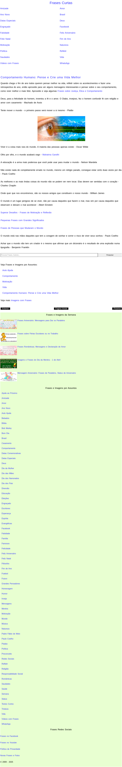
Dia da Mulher (8, 468)
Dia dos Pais (7, 483)
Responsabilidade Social (12, 674)
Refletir (63, 51)
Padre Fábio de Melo (11, 634)
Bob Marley (7, 428)
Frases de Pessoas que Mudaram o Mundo (22, 228)
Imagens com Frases (21, 300)
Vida (62, 57)
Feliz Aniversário (67, 33)
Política (3, 51)
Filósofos (5, 564)
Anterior (5, 309)
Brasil (62, 14)
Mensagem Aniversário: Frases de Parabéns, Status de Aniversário (38, 376)
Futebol (5, 574)
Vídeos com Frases (9, 63)
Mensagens (7, 604)
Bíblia (4, 423)
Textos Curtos (8, 704)
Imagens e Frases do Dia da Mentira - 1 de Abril (30, 363)
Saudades (5, 57)
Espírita (5, 518)
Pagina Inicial (61, 309)
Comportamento (8, 448)
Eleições (5, 498)
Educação (6, 493)
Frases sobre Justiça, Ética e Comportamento (80, 91)
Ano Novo (5, 14)
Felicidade (6, 549)
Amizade (4, 8)
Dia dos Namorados (10, 478)
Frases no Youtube (8, 743)
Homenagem (7, 589)
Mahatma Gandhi (50, 154)
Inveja (4, 599)
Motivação (5, 45)
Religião (5, 669)
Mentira (5, 609)
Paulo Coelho (7, 639)
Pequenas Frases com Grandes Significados (22, 220)
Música (5, 624)
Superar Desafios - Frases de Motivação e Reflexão (26, 212)
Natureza (64, 45)
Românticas (7, 679)
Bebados (5, 418)
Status (4, 699)
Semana (5, 694)
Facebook (64, 27)
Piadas (5, 644)
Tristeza (5, 709)
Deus (62, 20)
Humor (4, 594)
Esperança (6, 513)
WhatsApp (64, 63)
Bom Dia (5, 433)
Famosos (6, 544)
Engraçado (5, 27)
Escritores (6, 508)
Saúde (4, 689)
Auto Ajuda (6, 413)
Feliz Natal (5, 39)
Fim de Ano (65, 39)
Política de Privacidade (10, 749)
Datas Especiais (7, 20)
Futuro (4, 579)
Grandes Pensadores (11, 584)
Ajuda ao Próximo (9, 393)
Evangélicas (7, 523)
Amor (62, 8)
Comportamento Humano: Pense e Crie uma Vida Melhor (41, 77)
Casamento (6, 443)
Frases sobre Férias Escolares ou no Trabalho (29, 337)
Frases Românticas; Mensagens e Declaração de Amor (33, 350)
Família (5, 539)
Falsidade (4, 33)
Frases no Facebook (9, 736)
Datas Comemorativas (11, 453)
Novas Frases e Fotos (10, 755)
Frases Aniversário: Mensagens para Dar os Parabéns (32, 324)
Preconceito (7, 654)
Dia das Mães (8, 473)
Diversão (5, 488)
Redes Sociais (8, 659)
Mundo (5, 619)
